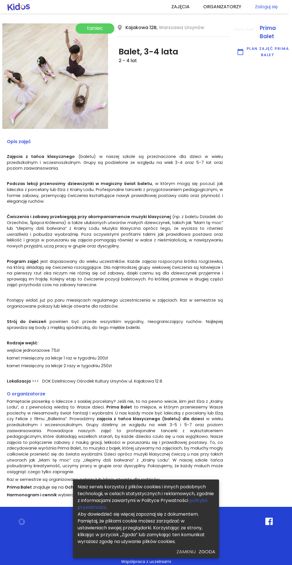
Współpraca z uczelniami (146, 561)
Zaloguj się (266, 7)
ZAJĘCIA (180, 7)
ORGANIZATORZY (222, 7)
